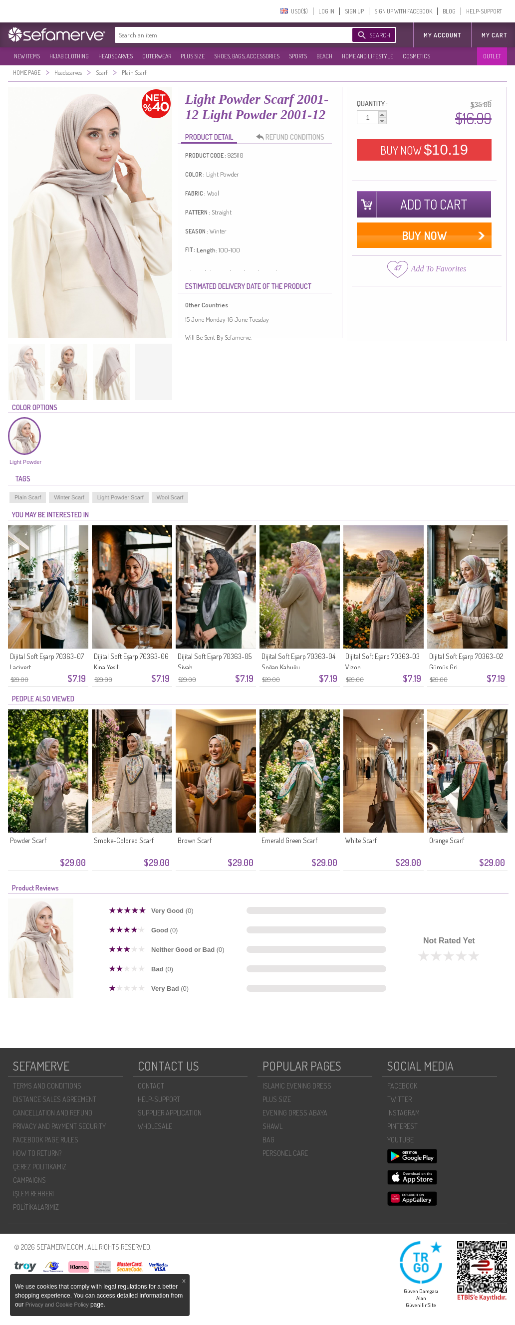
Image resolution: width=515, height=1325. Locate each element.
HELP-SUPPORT (484, 11)
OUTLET (492, 56)
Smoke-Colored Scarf (124, 840)
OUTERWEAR (156, 56)
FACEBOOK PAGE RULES (45, 1139)
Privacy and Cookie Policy (57, 1305)
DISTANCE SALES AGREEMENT (54, 1099)
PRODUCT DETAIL (209, 137)
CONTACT (151, 1086)
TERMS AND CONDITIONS (47, 1086)
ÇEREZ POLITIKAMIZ (39, 1166)
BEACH (324, 56)
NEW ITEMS (27, 56)
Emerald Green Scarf (289, 840)
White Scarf (361, 840)
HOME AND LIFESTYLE (367, 56)
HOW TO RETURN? (37, 1153)
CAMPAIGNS (29, 1180)
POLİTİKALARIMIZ (36, 1207)
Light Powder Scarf (120, 497)
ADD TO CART (434, 204)
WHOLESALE (155, 1126)
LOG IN (326, 11)
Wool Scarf (170, 497)
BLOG (449, 11)
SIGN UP (354, 11)
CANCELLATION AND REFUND (52, 1112)
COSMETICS (416, 56)
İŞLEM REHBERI (33, 1193)
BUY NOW (424, 150)
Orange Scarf (446, 840)
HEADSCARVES (115, 56)
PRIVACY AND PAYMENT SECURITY (59, 1126)
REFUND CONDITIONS (292, 137)
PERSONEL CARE (285, 1153)
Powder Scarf (28, 840)
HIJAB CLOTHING (69, 56)
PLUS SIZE (193, 56)
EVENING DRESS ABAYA (294, 1112)
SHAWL (272, 1126)
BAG (268, 1139)
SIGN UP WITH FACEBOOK (403, 11)
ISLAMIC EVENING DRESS (296, 1086)
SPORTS (298, 56)
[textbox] (223, 35)
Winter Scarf (69, 497)
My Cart (494, 35)
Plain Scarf (27, 497)
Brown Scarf (195, 840)
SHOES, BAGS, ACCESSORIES (246, 56)
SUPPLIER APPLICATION (170, 1112)
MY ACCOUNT (442, 35)
